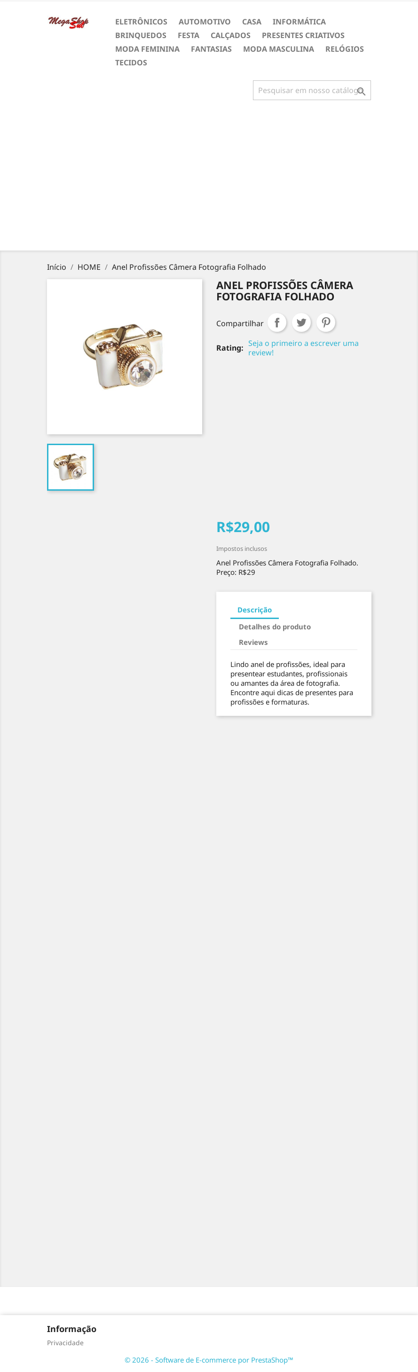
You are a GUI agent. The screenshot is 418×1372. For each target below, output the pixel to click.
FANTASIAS (211, 49)
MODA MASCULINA (278, 49)
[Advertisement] (211, 179)
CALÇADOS (231, 35)
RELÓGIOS (344, 49)
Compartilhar (277, 322)
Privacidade (65, 1342)
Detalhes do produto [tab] (275, 626)
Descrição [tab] (254, 609)
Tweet (301, 322)
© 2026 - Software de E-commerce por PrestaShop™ (209, 1359)
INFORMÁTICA (299, 21)
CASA (251, 21)
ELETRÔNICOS (141, 21)
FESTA (188, 35)
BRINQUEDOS (140, 35)
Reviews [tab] (253, 642)
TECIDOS (131, 62)
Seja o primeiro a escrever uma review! (303, 347)
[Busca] (312, 90)
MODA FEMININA (147, 49)
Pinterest (325, 322)
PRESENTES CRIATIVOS (303, 35)
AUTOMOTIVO (205, 21)
